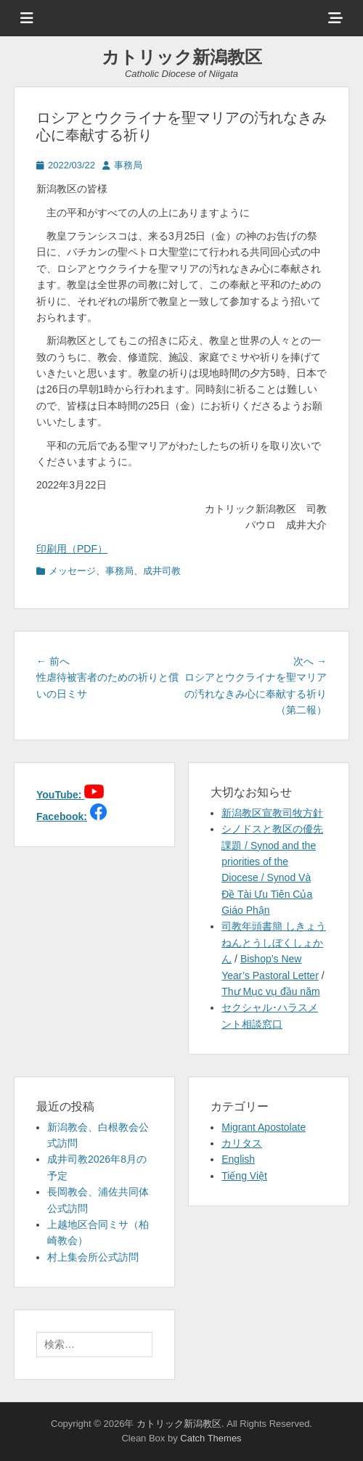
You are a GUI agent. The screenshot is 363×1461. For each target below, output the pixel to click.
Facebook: (61, 816)
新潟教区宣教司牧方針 (272, 813)
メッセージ (72, 570)
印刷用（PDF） (71, 548)
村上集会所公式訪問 (93, 1257)
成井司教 (162, 570)
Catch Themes (210, 1438)
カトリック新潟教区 (182, 57)
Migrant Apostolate (263, 1127)
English (238, 1159)
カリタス (241, 1143)
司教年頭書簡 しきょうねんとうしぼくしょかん (273, 942)
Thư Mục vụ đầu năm (270, 991)
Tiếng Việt (244, 1176)
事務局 (128, 165)
